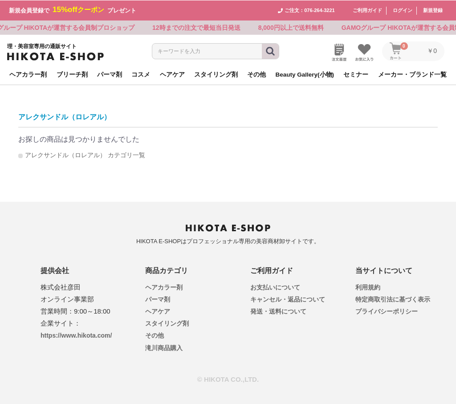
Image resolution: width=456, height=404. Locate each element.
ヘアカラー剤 (164, 286)
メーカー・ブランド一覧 (412, 73)
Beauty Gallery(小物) (305, 73)
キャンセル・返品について (287, 298)
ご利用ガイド (367, 9)
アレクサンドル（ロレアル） (64, 116)
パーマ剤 (157, 298)
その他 (154, 335)
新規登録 (433, 9)
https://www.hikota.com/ (76, 334)
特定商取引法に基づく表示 (392, 298)
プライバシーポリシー (386, 310)
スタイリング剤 (167, 322)
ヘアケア (157, 310)
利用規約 (367, 286)
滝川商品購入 (164, 347)
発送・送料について (278, 310)
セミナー (355, 73)
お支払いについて (275, 286)
